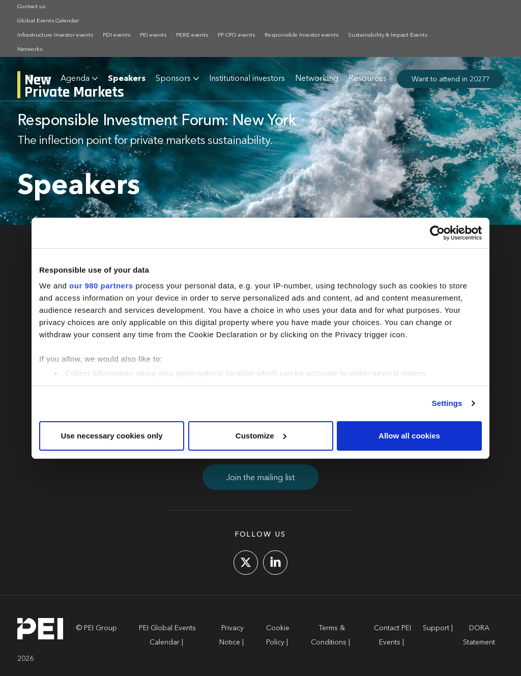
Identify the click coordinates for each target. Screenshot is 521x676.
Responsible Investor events (301, 35)
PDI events (116, 35)
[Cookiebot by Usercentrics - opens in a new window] (437, 233)
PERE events (192, 35)
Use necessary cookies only (111, 435)
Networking (316, 79)
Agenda (75, 79)
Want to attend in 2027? (450, 79)
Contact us (31, 7)
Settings (447, 403)
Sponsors (173, 79)
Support (436, 628)
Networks (29, 49)
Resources (368, 79)
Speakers (127, 79)
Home (39, 79)
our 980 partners (101, 285)
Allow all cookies (409, 435)
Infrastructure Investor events (55, 35)
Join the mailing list (260, 478)
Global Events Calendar (48, 21)
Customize (261, 435)
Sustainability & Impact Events (387, 35)
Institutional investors (247, 79)
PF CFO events (236, 35)
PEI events (153, 35)
